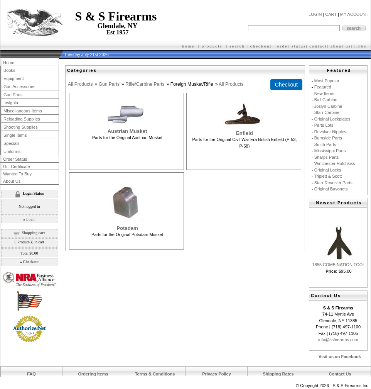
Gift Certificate (16, 166)
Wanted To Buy (17, 174)
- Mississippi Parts (329, 150)
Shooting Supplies (20, 127)
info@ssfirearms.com (338, 339)
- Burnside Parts (327, 138)
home (188, 46)
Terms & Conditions (155, 374)
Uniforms (11, 151)
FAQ (31, 374)
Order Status (15, 159)
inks (361, 46)
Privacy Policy (216, 374)
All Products (80, 84)
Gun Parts (109, 84)
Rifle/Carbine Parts (145, 84)
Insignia (10, 102)
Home (8, 62)
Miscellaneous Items (22, 111)
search (237, 46)
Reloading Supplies (21, 119)
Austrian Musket (127, 131)
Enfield (244, 133)
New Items (324, 93)
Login (30, 219)
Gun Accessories (19, 86)
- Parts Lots (322, 125)
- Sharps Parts (325, 157)
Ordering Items (93, 374)
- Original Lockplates (331, 119)
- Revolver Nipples (329, 131)
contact (318, 46)
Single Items (15, 135)
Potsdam (127, 228)
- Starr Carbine (325, 112)
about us (341, 46)
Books (9, 70)
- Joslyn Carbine (327, 106)
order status (291, 46)
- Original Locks (326, 170)
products (212, 46)
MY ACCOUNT (354, 14)
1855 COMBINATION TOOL (338, 264)
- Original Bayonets (330, 189)
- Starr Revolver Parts (332, 182)
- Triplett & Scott (327, 176)
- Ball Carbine (324, 99)
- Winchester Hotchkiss (333, 163)
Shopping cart (33, 233)
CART (331, 14)
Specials (11, 143)
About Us (11, 181)
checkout (261, 46)
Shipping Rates (278, 374)
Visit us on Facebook (340, 356)
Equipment (13, 78)
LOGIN (315, 14)
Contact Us (340, 374)
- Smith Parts (324, 144)
